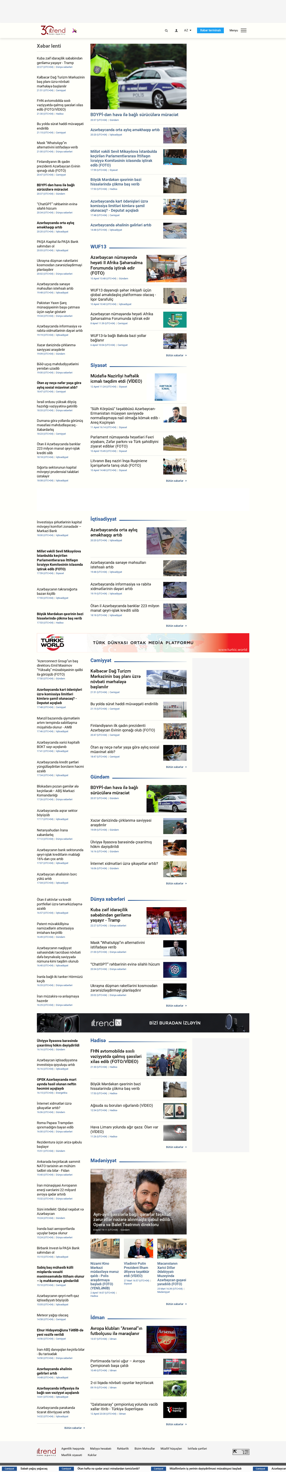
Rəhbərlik (123, 1448)
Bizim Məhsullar (145, 1448)
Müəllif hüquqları (171, 1448)
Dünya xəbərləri (107, 899)
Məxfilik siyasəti (71, 1455)
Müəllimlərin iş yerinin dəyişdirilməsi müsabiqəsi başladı (226, 1468)
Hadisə (98, 1040)
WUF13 (98, 247)
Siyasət (98, 365)
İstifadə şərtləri (197, 1448)
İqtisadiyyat (103, 519)
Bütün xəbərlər (174, 355)
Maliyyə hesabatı (100, 1448)
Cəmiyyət (100, 660)
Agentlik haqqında (72, 1448)
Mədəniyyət (103, 1160)
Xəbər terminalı (210, 30)
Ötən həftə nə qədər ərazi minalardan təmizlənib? (129, 1468)
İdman (97, 1317)
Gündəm (99, 777)
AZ (186, 30)
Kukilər (92, 1455)
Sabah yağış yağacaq (55, 1468)
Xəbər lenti (49, 46)
